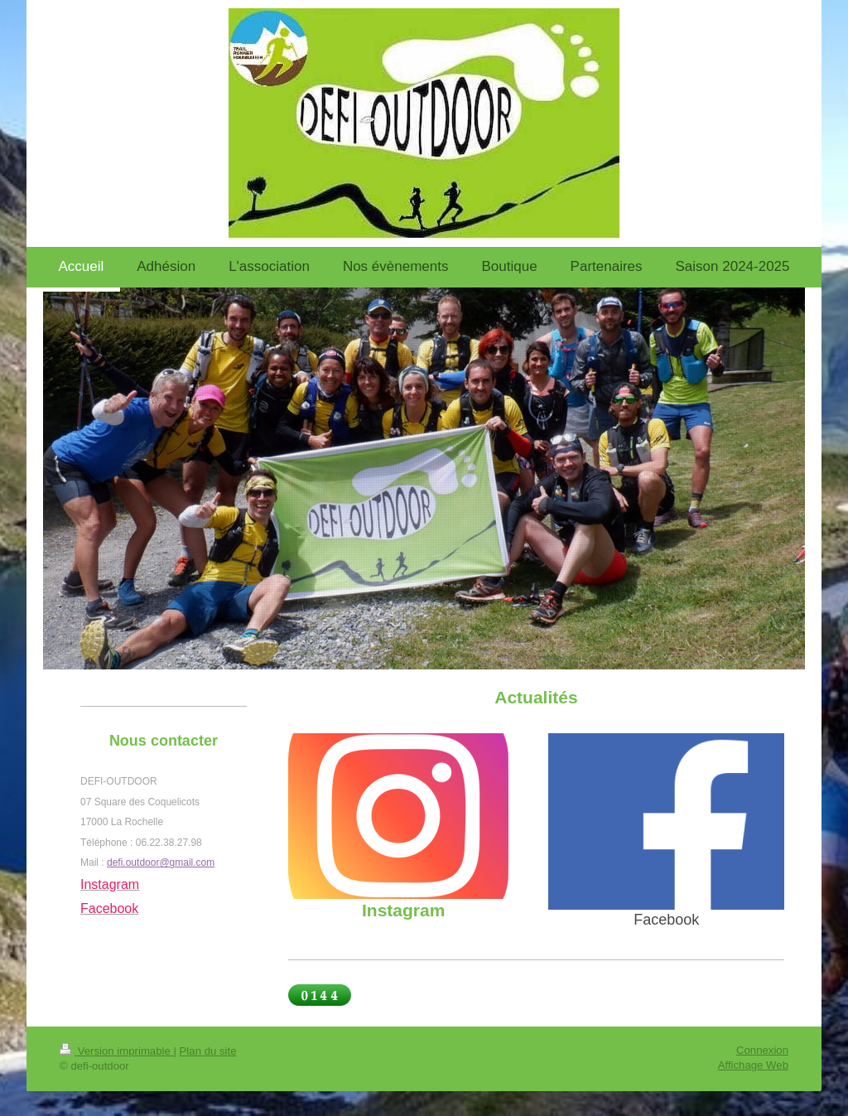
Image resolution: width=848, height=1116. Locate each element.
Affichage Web (753, 1065)
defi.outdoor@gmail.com (160, 862)
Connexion (762, 1050)
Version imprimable (116, 1051)
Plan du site (208, 1051)
